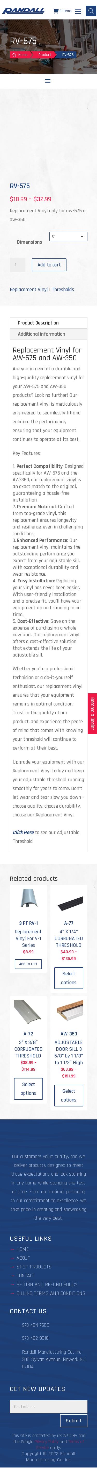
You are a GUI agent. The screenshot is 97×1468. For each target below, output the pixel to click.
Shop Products (34, 1267)
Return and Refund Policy (47, 1284)
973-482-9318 (35, 1338)
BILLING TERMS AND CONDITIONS (51, 1293)
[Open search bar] (91, 10)
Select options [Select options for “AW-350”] (68, 1095)
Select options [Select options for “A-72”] (28, 1089)
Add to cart (49, 265)
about (23, 1258)
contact (26, 1275)
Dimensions (29, 242)
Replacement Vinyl (29, 289)
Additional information (41, 334)
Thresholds (63, 289)
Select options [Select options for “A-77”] (68, 978)
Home (23, 1249)
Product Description (38, 323)
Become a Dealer (92, 713)
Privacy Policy (46, 1442)
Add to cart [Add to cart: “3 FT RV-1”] (28, 964)
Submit (74, 1420)
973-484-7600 (35, 1325)
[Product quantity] (17, 265)
